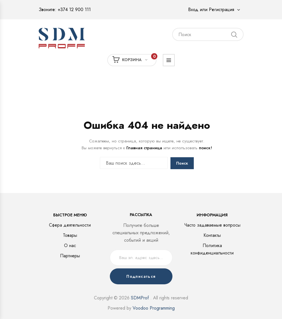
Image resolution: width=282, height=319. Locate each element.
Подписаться (140, 276)
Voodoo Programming (154, 308)
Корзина (134, 59)
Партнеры (70, 255)
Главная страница (144, 148)
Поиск (182, 163)
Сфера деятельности (70, 225)
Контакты (212, 235)
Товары (70, 235)
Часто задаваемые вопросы (212, 225)
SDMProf (140, 298)
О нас (70, 245)
